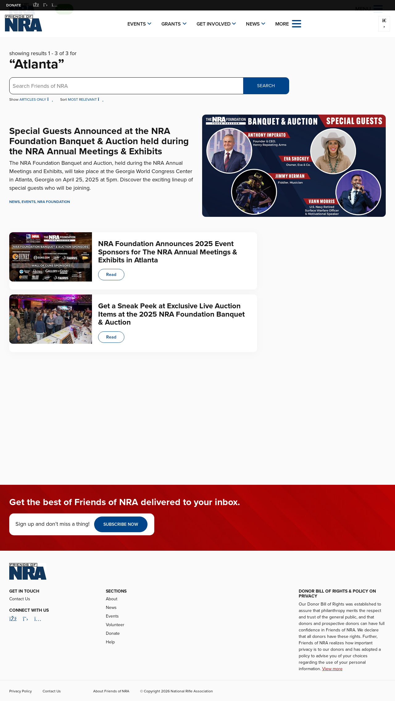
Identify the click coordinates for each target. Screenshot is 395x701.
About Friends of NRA (111, 691)
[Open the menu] (296, 23)
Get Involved (214, 24)
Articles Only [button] (36, 99)
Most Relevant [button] (86, 99)
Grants (171, 24)
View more (332, 668)
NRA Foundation (53, 202)
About (111, 599)
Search (266, 85)
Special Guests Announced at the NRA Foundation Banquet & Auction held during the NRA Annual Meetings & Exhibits (99, 141)
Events (136, 24)
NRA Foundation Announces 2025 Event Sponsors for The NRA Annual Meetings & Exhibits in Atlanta (167, 252)
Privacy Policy (20, 691)
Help (110, 642)
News (253, 24)
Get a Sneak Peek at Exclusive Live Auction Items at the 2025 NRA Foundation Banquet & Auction (171, 314)
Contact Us (19, 599)
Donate (13, 5)
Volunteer (115, 624)
